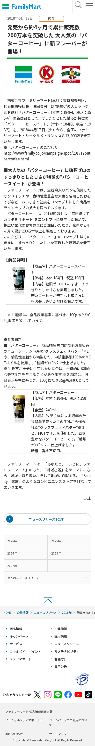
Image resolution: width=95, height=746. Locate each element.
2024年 (12, 553)
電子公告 (60, 666)
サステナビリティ (66, 651)
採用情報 (60, 636)
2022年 (12, 566)
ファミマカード (21, 659)
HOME (8, 612)
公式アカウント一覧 (17, 694)
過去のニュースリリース (23, 578)
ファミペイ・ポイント (25, 651)
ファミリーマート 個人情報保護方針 (28, 711)
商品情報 (16, 628)
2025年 (56, 541)
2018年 (67, 612)
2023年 (56, 553)
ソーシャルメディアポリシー (24, 720)
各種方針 (60, 659)
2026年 (12, 541)
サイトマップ (58, 734)
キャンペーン (19, 636)
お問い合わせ (14, 734)
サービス (16, 643)
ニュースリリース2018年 (47, 519)
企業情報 (23, 612)
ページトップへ (47, 600)
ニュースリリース (45, 612)
